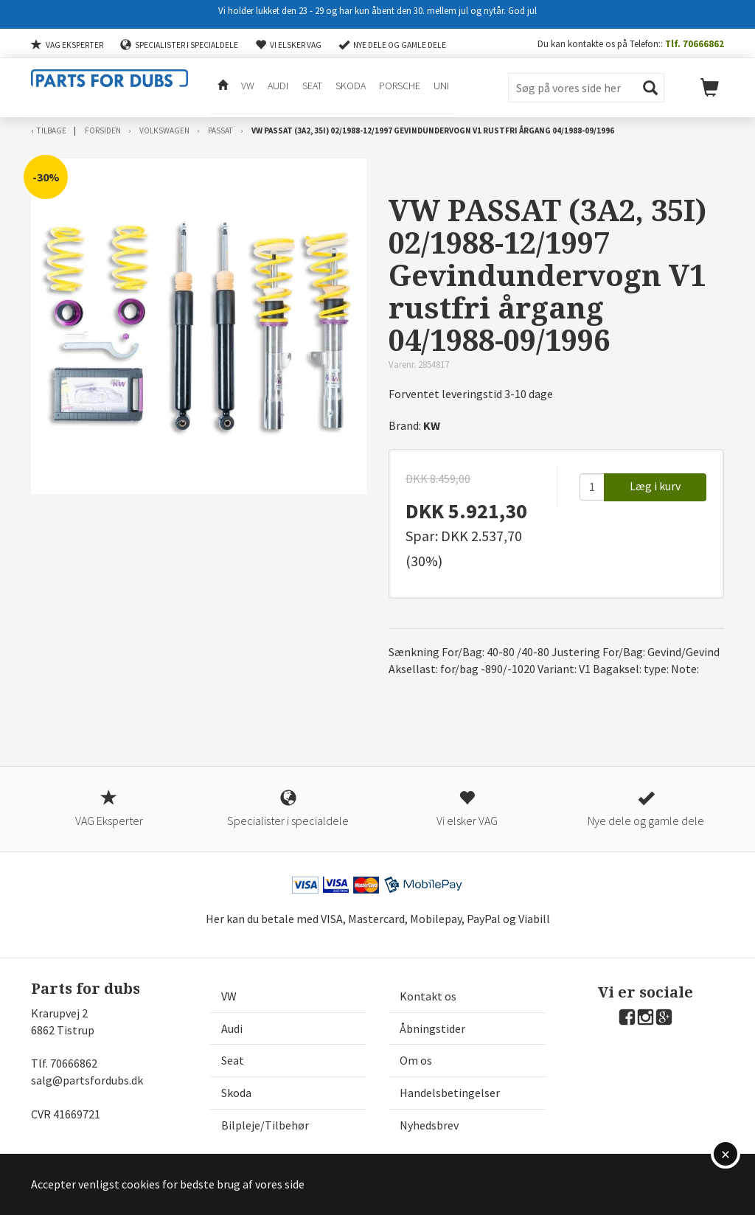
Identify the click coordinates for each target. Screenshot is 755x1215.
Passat (220, 130)
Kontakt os (428, 996)
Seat (311, 87)
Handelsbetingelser (450, 1092)
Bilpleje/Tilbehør (265, 1125)
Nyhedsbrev (429, 1125)
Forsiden (103, 130)
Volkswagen (164, 130)
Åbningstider (432, 1028)
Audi (277, 87)
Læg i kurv (655, 485)
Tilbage (51, 130)
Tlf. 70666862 (694, 43)
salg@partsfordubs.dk (87, 1080)
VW (247, 87)
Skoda (349, 87)
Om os (416, 1060)
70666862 (73, 1063)
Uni (440, 87)
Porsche (398, 87)
